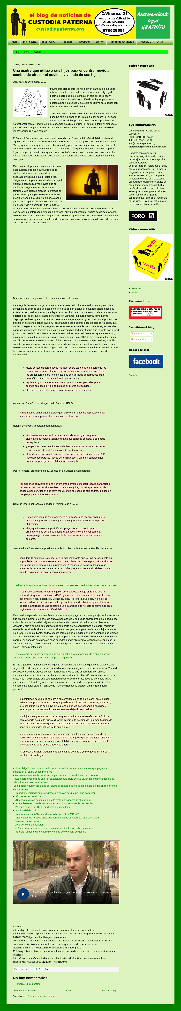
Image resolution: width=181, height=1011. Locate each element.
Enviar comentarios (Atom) (41, 996)
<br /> (66, 872)
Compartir (134, 375)
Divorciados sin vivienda (28, 821)
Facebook (137, 288)
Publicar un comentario (28, 984)
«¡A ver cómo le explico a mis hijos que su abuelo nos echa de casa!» (54, 828)
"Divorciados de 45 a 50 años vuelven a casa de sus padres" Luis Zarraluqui (57, 817)
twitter (100, 41)
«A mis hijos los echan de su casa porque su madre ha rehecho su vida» (66, 585)
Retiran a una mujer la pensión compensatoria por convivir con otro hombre (56, 775)
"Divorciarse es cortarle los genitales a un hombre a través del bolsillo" (54, 803)
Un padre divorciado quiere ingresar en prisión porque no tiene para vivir (55, 793)
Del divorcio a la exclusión (29, 824)
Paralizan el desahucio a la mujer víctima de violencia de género (50, 831)
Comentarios (138, 339)
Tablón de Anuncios (121, 41)
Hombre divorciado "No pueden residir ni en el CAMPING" (47, 814)
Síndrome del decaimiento (30, 796)
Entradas (137, 333)
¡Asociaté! (67, 41)
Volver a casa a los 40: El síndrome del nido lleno (43, 807)
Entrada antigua (110, 990)
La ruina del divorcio (26, 810)
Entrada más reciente (25, 990)
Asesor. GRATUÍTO (151, 41)
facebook (84, 41)
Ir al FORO (48, 41)
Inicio (14, 41)
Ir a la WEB (30, 41)
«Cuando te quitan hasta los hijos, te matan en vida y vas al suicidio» (53, 800)
